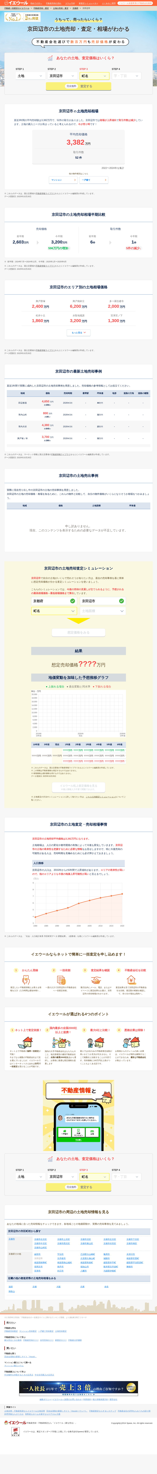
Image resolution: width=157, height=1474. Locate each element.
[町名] (54, 611)
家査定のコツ (61, 1340)
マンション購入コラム (14, 1366)
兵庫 (82, 1286)
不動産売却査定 (11, 1331)
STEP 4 (116, 69)
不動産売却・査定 (41, 8)
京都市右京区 (40, 1239)
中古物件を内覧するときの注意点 (18, 1375)
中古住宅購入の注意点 (44, 1375)
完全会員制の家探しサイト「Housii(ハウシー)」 (67, 1411)
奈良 (106, 1286)
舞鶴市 (130, 1266)
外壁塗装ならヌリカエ (14, 1414)
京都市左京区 (110, 1239)
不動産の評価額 (75, 1340)
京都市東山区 (87, 1243)
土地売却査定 (61, 1331)
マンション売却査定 (28, 1331)
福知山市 (85, 1266)
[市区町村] (103, 601)
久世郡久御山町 (88, 1258)
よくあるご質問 (109, 3)
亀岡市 (107, 1254)
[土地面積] (103, 611)
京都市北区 (86, 1239)
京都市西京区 (63, 1243)
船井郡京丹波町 (111, 1266)
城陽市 (107, 1258)
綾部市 (37, 1254)
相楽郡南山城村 (64, 1262)
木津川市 (131, 1254)
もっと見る (79, 332)
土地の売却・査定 (60, 8)
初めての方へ (36, 3)
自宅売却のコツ (47, 1340)
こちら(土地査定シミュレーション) (101, 797)
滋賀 (11, 1286)
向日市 (60, 1271)
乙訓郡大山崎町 (88, 1254)
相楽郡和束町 (87, 1262)
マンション (63, 179)
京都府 (75, 8)
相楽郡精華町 (40, 1262)
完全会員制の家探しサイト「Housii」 (20, 1357)
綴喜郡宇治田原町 (135, 1262)
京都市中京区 (40, 1243)
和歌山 (12, 1291)
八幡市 (84, 1271)
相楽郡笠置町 (133, 1258)
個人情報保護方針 (100, 1399)
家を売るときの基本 (13, 1340)
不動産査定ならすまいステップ (102, 1411)
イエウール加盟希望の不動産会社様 (134, 3)
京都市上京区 (63, 1239)
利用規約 (87, 1399)
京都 (35, 1286)
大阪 (58, 1286)
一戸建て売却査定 (46, 1331)
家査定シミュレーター (88, 3)
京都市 (12, 1239)
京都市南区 (132, 1243)
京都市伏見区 (110, 1243)
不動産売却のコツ (31, 1340)
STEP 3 (84, 69)
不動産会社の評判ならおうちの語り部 (134, 1411)
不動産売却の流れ (53, 3)
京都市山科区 (40, 1247)
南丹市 (60, 1266)
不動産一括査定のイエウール (16, 8)
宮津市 (37, 1271)
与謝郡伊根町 (110, 1271)
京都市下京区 (133, 1239)
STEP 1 (20, 69)
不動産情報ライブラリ (45, 193)
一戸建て (94, 179)
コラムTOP (70, 3)
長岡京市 (38, 1266)
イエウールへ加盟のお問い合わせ (67, 1399)
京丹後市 (61, 1258)
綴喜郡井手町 (110, 1262)
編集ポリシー (45, 1399)
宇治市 (60, 1254)
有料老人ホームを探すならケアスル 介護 (42, 1414)
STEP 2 (52, 69)
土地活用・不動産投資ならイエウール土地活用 (24, 1411)
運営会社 (113, 1399)
